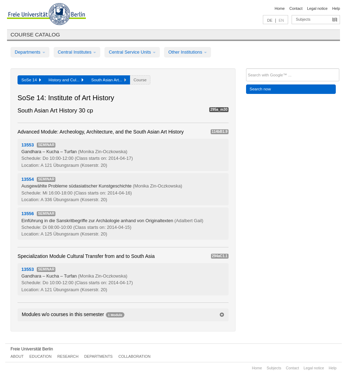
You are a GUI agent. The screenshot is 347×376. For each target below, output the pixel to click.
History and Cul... (66, 80)
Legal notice (317, 8)
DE (269, 20)
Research (67, 356)
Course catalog (35, 34)
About (17, 356)
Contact (295, 8)
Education (40, 356)
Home (279, 8)
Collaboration (134, 356)
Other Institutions (187, 52)
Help (336, 8)
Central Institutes (77, 52)
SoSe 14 (31, 80)
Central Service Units (132, 52)
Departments (30, 52)
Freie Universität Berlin (32, 349)
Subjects (303, 19)
